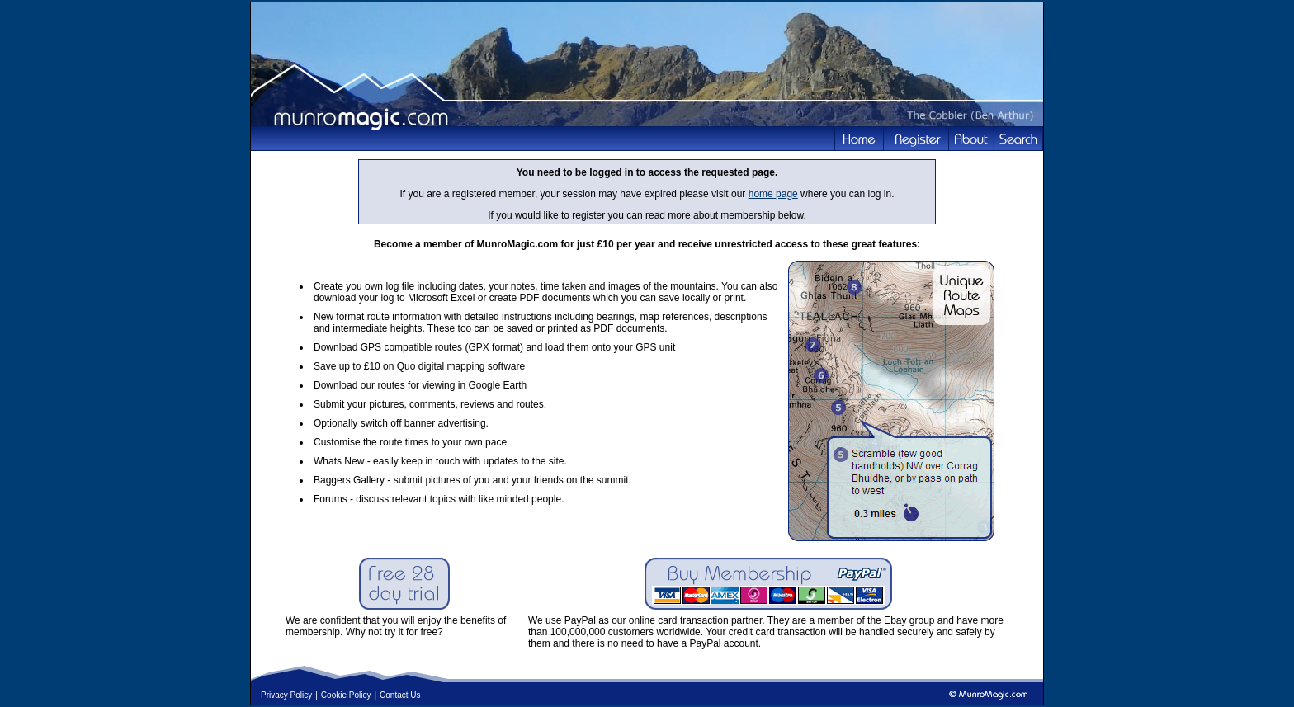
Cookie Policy (346, 695)
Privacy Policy (286, 695)
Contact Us (400, 695)
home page (773, 194)
